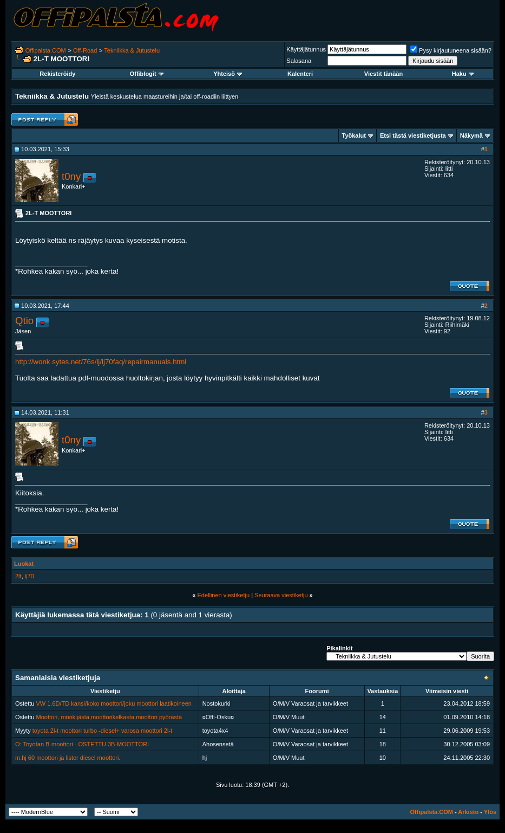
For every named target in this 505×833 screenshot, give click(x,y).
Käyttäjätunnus (306, 49)
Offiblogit (146, 73)
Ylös (490, 812)
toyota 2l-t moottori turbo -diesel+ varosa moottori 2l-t (102, 730)
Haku (463, 73)
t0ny (71, 176)
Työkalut (354, 135)
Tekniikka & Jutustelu (132, 50)
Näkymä (471, 135)
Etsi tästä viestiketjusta (413, 135)
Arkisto (468, 812)
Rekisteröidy (57, 73)
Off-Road (85, 50)
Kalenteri (300, 73)
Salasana (298, 60)
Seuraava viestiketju (280, 595)
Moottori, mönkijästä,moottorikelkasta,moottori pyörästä (109, 717)
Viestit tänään (383, 73)
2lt (18, 576)
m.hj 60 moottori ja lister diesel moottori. (67, 757)
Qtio (24, 320)
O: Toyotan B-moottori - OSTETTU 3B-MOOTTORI (82, 744)
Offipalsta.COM (45, 50)
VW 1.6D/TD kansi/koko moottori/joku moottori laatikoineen (114, 703)
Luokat (24, 563)
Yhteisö (227, 73)
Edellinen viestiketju (223, 595)
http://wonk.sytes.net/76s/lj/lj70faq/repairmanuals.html (100, 362)
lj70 (29, 576)
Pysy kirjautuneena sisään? (450, 50)
